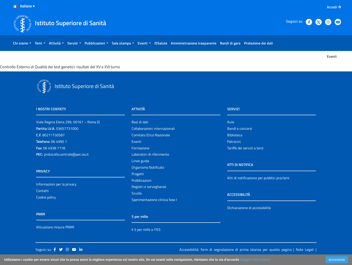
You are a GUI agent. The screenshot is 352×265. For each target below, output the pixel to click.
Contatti (42, 190)
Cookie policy (46, 197)
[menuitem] (22, 43)
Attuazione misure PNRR (55, 227)
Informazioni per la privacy (56, 184)
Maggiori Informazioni (255, 259)
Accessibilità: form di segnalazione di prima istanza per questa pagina (235, 249)
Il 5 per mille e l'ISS (146, 229)
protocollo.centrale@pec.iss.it (66, 154)
